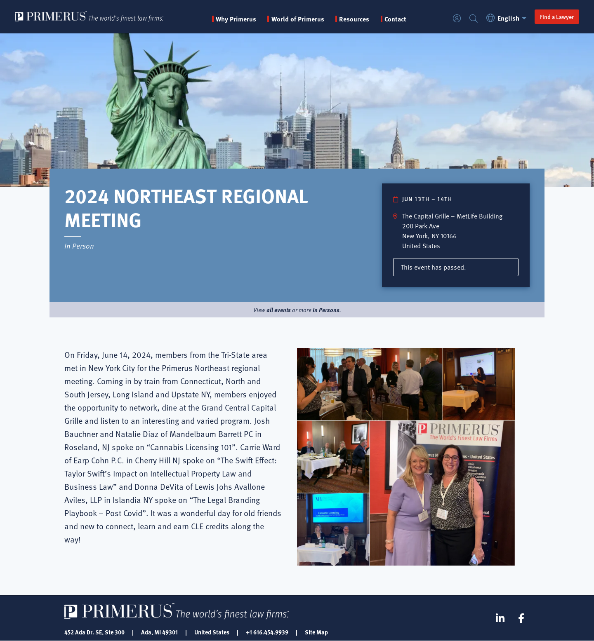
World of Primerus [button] (297, 19)
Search (473, 19)
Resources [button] (354, 19)
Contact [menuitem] (395, 19)
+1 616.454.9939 (267, 632)
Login (457, 19)
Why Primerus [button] (236, 19)
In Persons (326, 309)
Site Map (316, 632)
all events (278, 309)
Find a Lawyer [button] (557, 16)
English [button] (507, 18)
